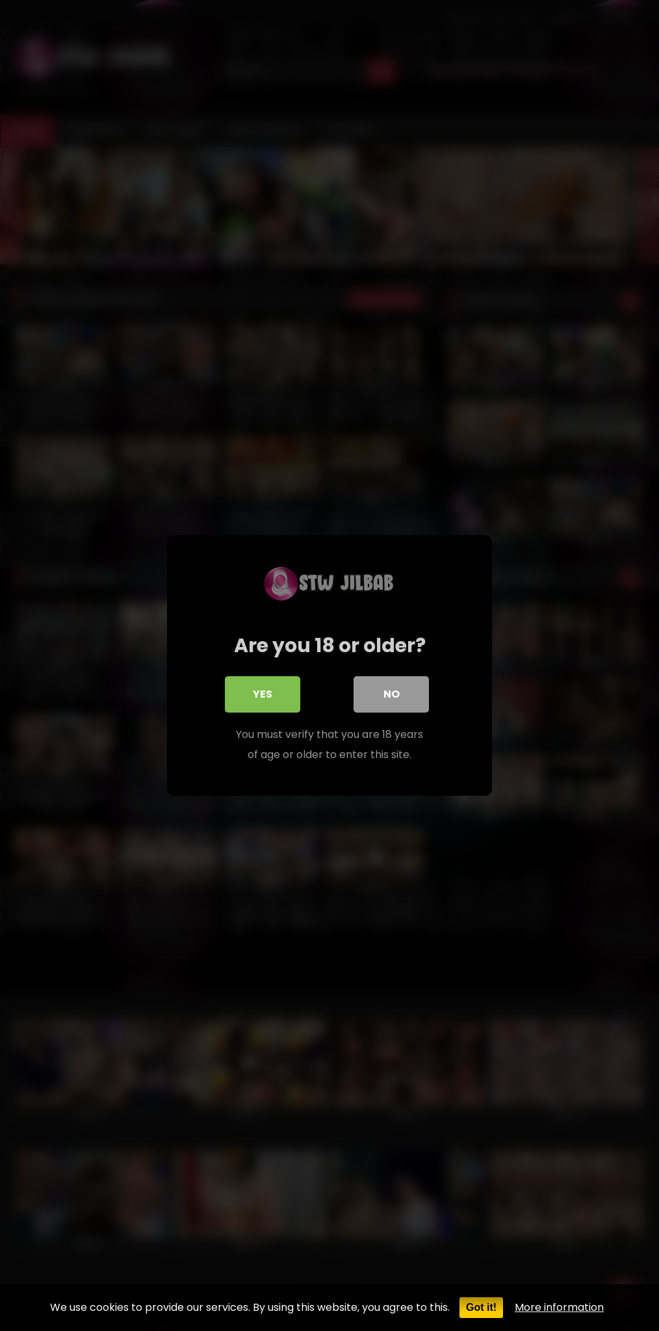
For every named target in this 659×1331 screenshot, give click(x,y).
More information (559, 1307)
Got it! (481, 1307)
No (391, 694)
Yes (262, 694)
